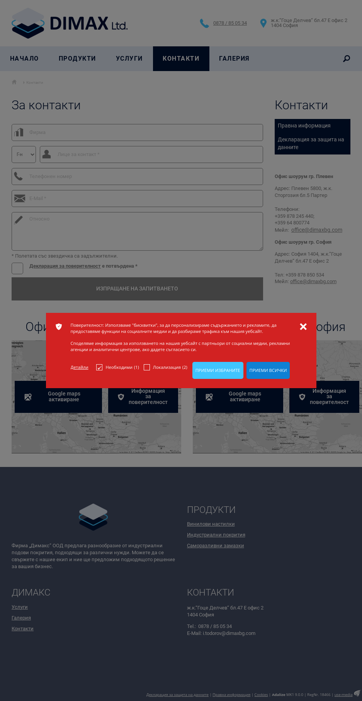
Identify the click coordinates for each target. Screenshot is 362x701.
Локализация (165, 367)
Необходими (117, 367)
